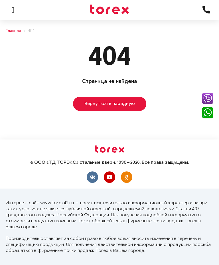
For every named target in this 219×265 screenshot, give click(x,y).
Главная (13, 31)
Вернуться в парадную (109, 103)
